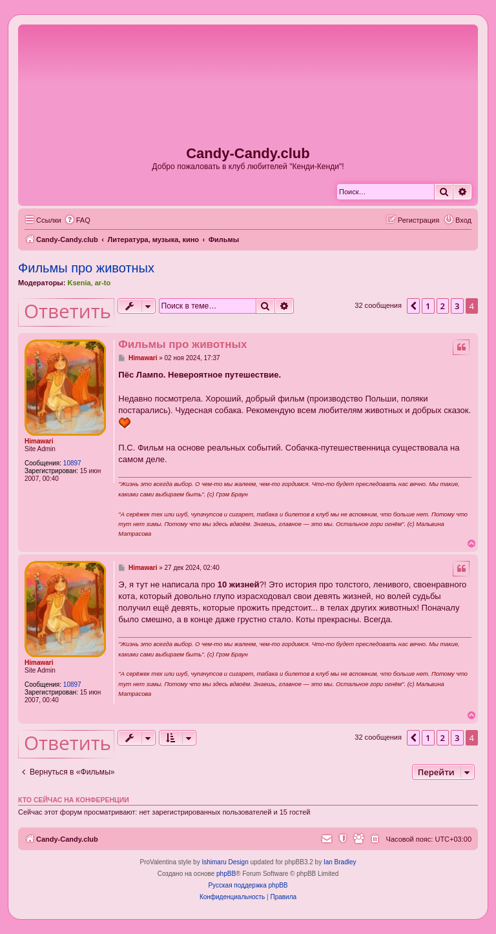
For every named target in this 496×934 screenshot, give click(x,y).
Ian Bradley (340, 862)
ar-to (102, 283)
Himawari (39, 441)
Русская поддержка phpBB (247, 885)
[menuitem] (77, 220)
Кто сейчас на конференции (73, 800)
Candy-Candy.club (248, 153)
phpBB (226, 873)
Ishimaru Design (225, 862)
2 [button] (442, 306)
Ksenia (78, 283)
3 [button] (457, 306)
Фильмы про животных (86, 268)
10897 (72, 463)
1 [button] (428, 306)
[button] (413, 306)
